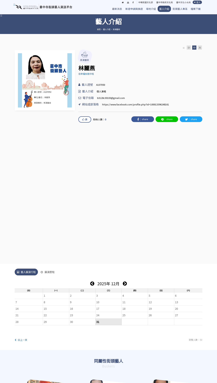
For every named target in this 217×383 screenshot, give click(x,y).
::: (1, 15)
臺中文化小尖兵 (182, 2)
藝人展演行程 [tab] (26, 272)
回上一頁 (21, 340)
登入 (197, 2)
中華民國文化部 (143, 2)
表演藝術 (116, 29)
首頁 (99, 29)
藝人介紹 (164, 9)
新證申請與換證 (134, 9)
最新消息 (117, 9)
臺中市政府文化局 (163, 2)
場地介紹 (151, 9)
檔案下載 (196, 9)
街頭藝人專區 (180, 9)
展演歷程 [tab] (47, 272)
